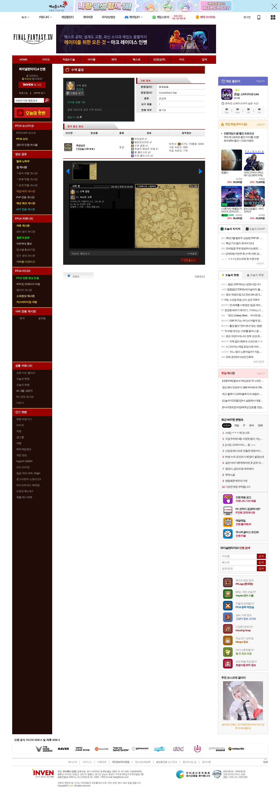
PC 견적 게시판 (25, 397)
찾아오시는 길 (189, 762)
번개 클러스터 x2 (142, 155)
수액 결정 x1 (139, 145)
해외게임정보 (23, 449)
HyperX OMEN (24, 461)
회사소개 (72, 762)
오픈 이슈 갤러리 (25, 373)
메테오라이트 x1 (141, 142)
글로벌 (42, 318)
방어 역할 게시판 (27, 173)
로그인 (247, 17)
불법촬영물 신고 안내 (166, 762)
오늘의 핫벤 (23, 379)
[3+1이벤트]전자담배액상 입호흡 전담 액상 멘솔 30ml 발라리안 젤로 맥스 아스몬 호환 (243, 407)
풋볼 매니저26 (24, 497)
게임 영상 (21, 455)
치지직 (20, 425)
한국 (22, 318)
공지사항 (206, 762)
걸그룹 (20, 437)
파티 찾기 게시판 (25, 231)
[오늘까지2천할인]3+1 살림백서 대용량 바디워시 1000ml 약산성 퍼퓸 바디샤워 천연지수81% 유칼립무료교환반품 (243, 400)
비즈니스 (87, 762)
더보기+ (260, 81)
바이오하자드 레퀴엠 (28, 485)
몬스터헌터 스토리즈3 (28, 479)
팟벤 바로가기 (24, 419)
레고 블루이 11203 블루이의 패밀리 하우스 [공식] (243, 394)
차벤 (18, 431)
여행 (18, 443)
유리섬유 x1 (139, 138)
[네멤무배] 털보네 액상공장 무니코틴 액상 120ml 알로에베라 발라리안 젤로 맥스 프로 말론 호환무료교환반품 (243, 380)
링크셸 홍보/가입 (25, 249)
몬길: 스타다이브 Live (246, 94)
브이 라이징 (23, 467)
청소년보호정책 (142, 762)
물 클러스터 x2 (141, 152)
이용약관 (101, 762)
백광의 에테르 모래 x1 (145, 148)
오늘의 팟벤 (23, 385)
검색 (47, 100)
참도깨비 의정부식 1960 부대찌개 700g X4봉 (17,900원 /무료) (243, 387)
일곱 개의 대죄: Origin (28, 473)
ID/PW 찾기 (39, 93)
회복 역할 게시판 (27, 179)
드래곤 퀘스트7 (24, 491)
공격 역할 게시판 (27, 185)
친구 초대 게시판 (25, 255)
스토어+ (260, 124)
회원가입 (23, 93)
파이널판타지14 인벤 (32, 69)
